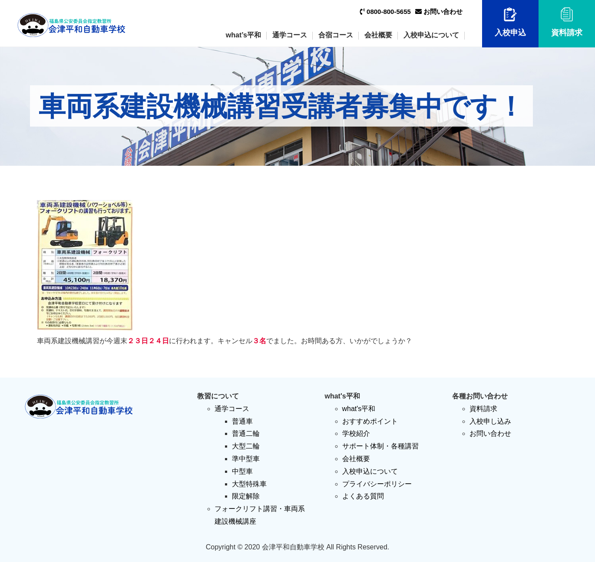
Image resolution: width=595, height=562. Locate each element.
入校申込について (431, 35)
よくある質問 (363, 496)
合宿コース (335, 35)
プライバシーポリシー (377, 484)
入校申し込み (490, 421)
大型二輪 (246, 446)
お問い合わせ (439, 11)
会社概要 (378, 35)
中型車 (242, 471)
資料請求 (566, 22)
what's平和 (359, 408)
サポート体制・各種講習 (380, 446)
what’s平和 (243, 35)
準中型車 (246, 458)
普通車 (242, 421)
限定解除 (246, 496)
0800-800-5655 (385, 11)
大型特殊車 (249, 484)
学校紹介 (356, 433)
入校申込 (510, 22)
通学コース (289, 35)
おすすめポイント (370, 421)
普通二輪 (246, 433)
